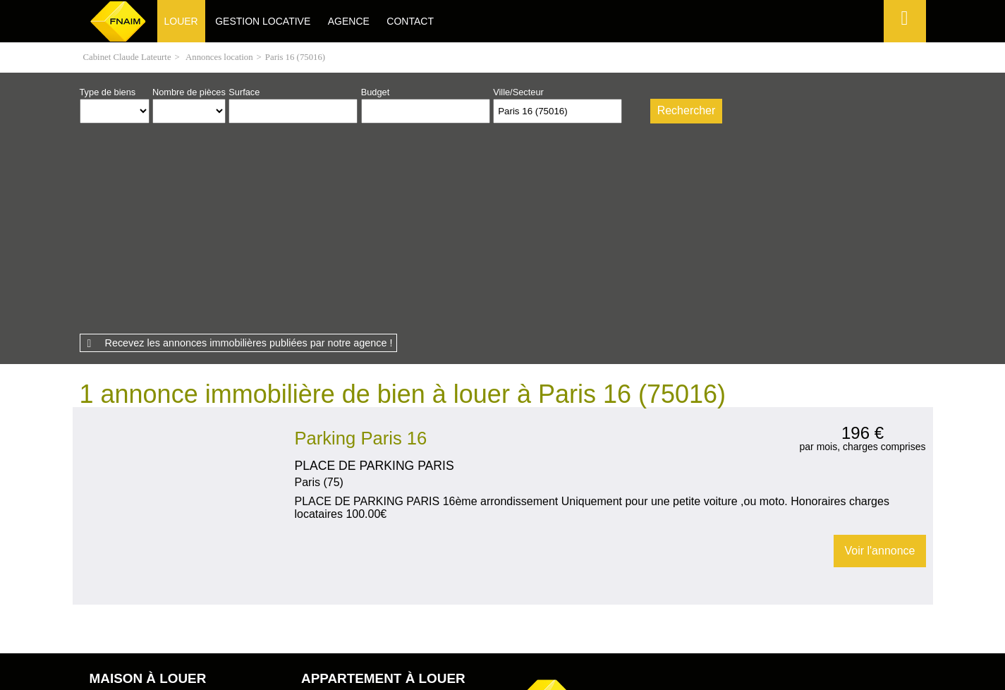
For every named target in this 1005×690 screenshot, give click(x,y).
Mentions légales (325, 611)
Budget (375, 92)
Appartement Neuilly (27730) (357, 512)
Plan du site (485, 611)
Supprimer (612, 114)
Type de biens (108, 92)
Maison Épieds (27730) (135, 512)
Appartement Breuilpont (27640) (364, 524)
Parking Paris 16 (361, 238)
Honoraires (412, 611)
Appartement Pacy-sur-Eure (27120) (372, 501)
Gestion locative (262, 21)
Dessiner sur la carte (634, 111)
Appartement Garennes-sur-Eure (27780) (382, 535)
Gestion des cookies (670, 611)
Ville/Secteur (518, 92)
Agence (349, 21)
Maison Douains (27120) (138, 501)
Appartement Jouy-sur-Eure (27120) (372, 547)
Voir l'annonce (879, 351)
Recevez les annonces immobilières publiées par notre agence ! (249, 143)
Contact (410, 21)
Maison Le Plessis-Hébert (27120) (157, 524)
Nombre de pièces (189, 92)
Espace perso (566, 611)
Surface (244, 92)
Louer (181, 21)
